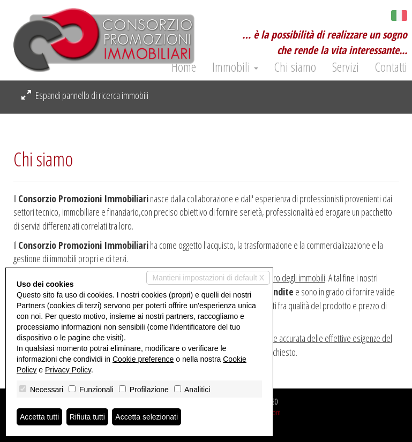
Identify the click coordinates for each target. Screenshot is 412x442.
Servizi (345, 67)
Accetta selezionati (146, 417)
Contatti (391, 67)
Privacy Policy (68, 369)
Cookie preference (143, 359)
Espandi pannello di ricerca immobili (84, 95)
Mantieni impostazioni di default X (208, 277)
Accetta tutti (39, 417)
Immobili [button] (235, 67)
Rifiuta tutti (87, 417)
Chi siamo (295, 67)
